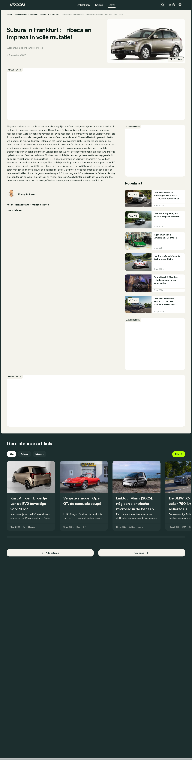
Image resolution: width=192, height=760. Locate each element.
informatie (24, 14)
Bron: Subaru (17, 213)
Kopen (99, 4)
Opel (81, 533)
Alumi (143, 533)
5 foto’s (173, 59)
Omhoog (140, 558)
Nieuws (42, 459)
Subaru (36, 14)
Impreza (47, 14)
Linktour (135, 533)
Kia (27, 533)
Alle (14, 459)
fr (171, 5)
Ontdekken (83, 4)
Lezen (112, 4)
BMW (187, 533)
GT (87, 533)
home (12, 14)
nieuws (58, 14)
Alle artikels (52, 558)
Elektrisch (35, 533)
